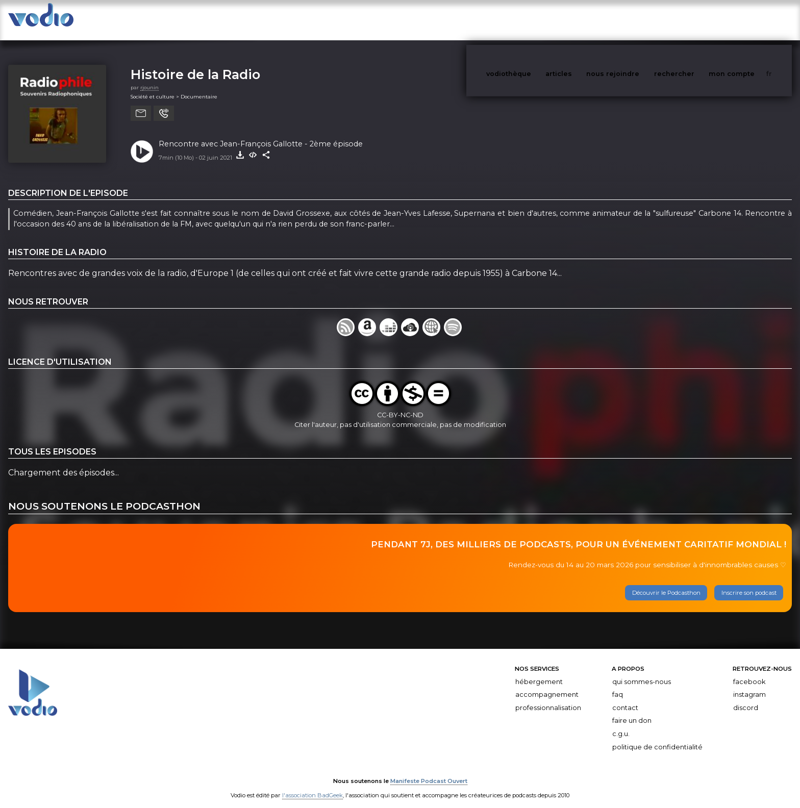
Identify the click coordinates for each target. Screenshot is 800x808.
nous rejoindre (633, 19)
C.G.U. (621, 723)
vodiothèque (533, 19)
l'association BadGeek (312, 785)
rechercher (693, 19)
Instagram (749, 684)
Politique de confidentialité (657, 737)
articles (581, 19)
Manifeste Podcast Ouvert (428, 771)
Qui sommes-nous (641, 671)
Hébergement (539, 671)
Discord (745, 697)
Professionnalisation (548, 697)
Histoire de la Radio (195, 64)
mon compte (748, 19)
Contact (625, 697)
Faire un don (632, 710)
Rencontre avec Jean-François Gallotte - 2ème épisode (261, 133)
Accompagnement (547, 684)
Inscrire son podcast (749, 582)
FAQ (617, 684)
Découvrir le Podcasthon (666, 582)
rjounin (149, 77)
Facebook (749, 671)
